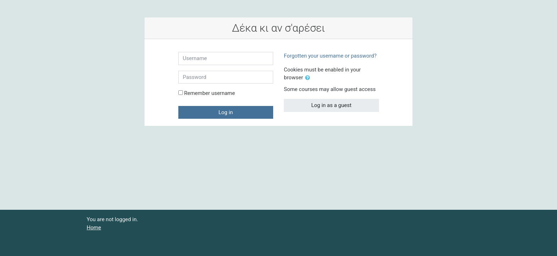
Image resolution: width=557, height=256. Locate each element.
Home (94, 227)
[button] (309, 78)
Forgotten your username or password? (330, 56)
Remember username (209, 93)
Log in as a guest (331, 105)
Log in (225, 112)
